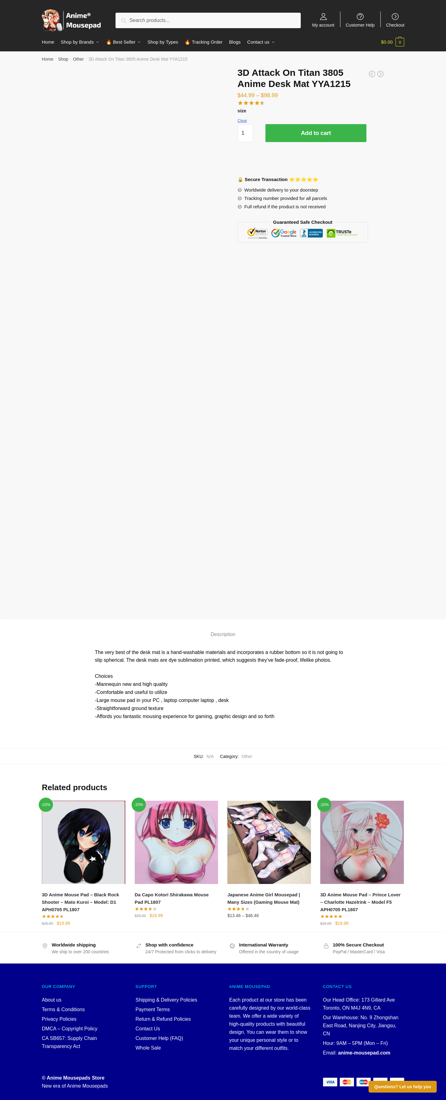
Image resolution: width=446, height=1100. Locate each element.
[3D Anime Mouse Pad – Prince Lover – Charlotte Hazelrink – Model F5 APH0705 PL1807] (362, 842)
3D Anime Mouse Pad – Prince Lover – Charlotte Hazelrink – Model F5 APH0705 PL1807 (360, 902)
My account (323, 25)
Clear (242, 120)
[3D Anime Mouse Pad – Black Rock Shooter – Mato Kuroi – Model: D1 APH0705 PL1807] (83, 842)
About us (51, 1000)
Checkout (395, 25)
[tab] (223, 629)
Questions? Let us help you (402, 1086)
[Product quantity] (245, 133)
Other (78, 59)
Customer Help (360, 25)
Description (223, 634)
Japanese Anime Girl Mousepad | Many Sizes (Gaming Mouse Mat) (263, 898)
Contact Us (148, 1028)
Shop (63, 59)
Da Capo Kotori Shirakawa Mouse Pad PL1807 (172, 898)
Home (47, 59)
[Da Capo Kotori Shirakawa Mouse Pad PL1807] (176, 842)
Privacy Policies (59, 1019)
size (242, 110)
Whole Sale (148, 1047)
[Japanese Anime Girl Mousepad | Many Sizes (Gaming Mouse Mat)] (269, 842)
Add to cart (316, 133)
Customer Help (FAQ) (159, 1038)
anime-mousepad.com (364, 1052)
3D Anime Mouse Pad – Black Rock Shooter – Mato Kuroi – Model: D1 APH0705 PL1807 (80, 902)
